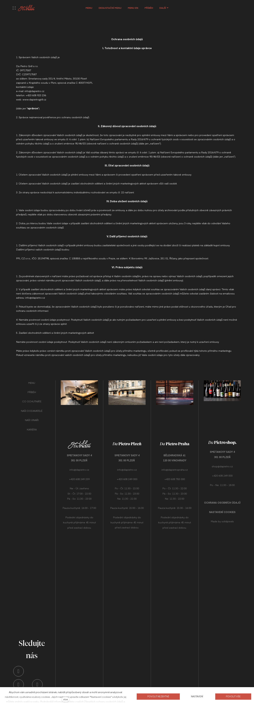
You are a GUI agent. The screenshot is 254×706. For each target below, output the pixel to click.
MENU (31, 380)
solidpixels (228, 514)
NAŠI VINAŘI (32, 417)
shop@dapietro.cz (222, 459)
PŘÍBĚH (32, 389)
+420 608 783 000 (174, 476)
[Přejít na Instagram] (18, 671)
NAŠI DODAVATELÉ (31, 408)
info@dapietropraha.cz (174, 467)
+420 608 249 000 (127, 476)
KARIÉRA (32, 426)
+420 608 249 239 (79, 476)
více (65, 699)
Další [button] (165, 7)
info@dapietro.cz (79, 467)
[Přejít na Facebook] (37, 684)
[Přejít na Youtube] (18, 684)
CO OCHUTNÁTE (31, 398)
